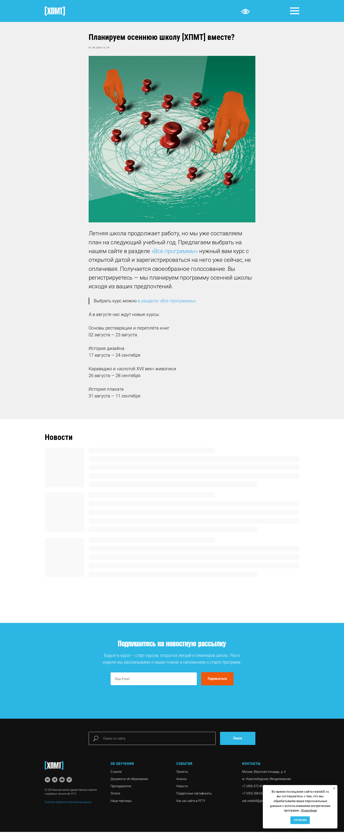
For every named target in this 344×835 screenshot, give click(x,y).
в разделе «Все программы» (167, 302)
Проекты (182, 774)
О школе (116, 774)
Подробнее (309, 810)
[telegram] (54, 782)
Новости (182, 789)
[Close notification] (334, 788)
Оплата (115, 796)
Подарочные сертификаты (194, 796)
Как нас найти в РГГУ (190, 804)
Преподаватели (121, 789)
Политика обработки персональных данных (68, 805)
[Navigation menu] (294, 10)
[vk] (47, 782)
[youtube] (62, 782)
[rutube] (69, 782)
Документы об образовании (129, 782)
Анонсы (181, 782)
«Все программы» (174, 252)
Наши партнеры (121, 804)
